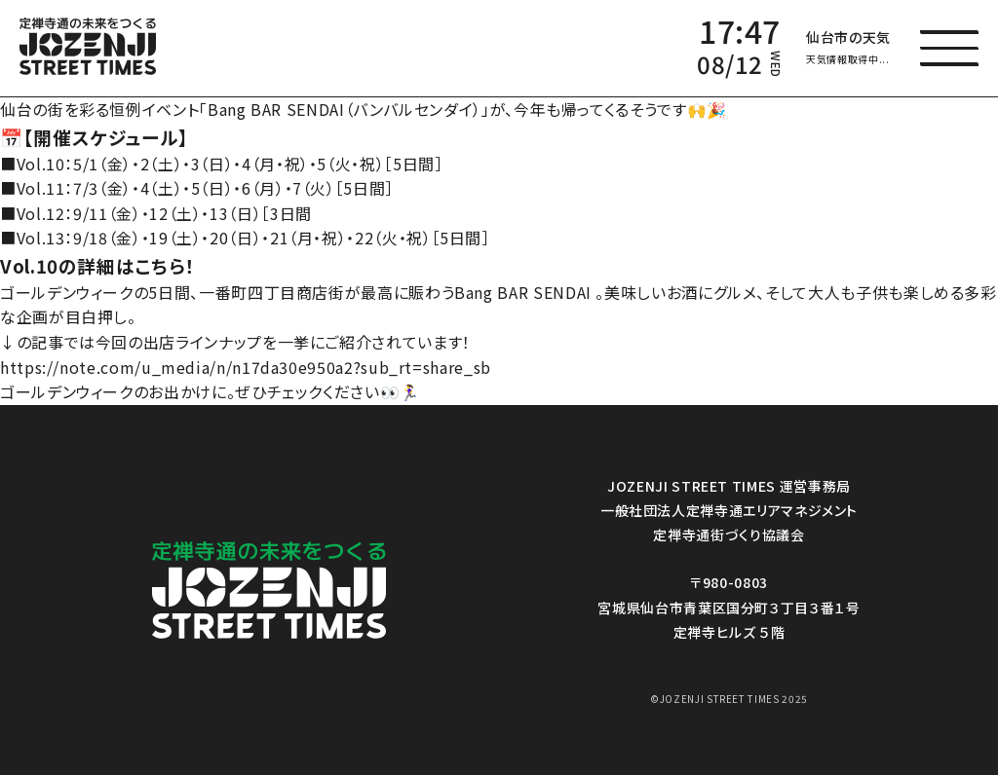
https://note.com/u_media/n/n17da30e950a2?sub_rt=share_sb (245, 367)
